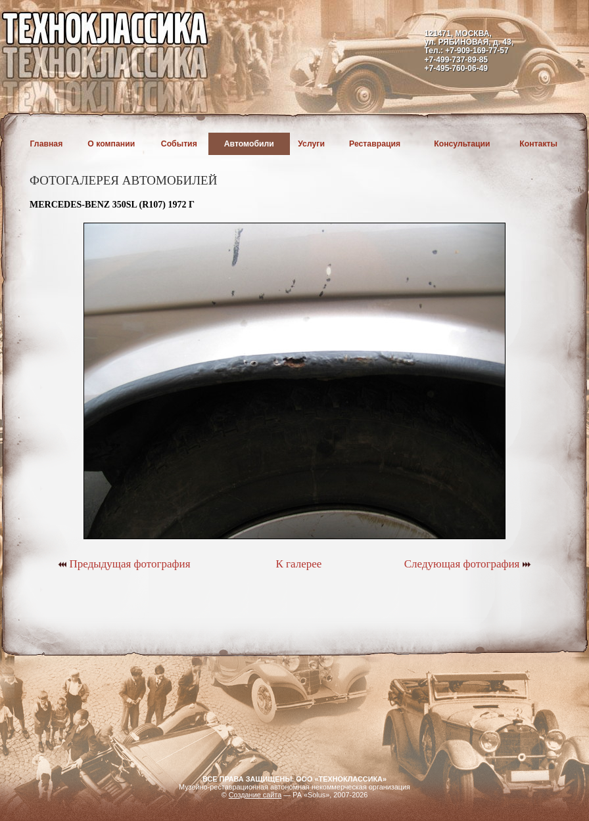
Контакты (538, 143)
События (179, 143)
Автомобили (249, 143)
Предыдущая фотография (124, 564)
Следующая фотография (467, 564)
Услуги (311, 143)
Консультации (462, 143)
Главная (46, 143)
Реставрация (374, 143)
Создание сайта (255, 795)
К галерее (298, 564)
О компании (111, 143)
